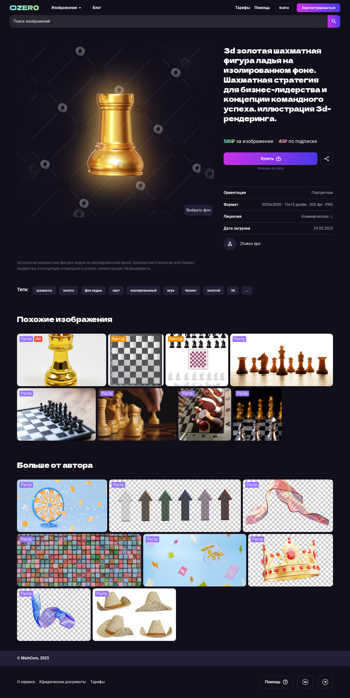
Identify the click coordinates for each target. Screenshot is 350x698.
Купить (271, 159)
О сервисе (26, 682)
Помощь (262, 7)
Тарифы (242, 7)
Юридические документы (62, 682)
